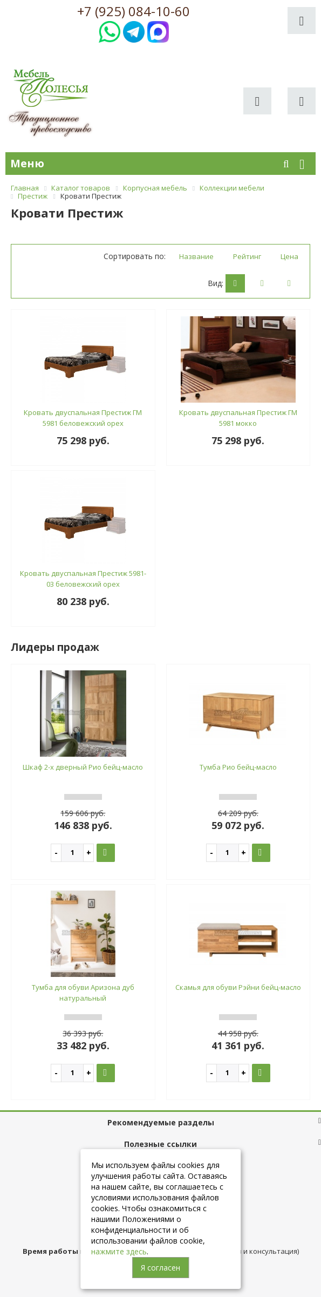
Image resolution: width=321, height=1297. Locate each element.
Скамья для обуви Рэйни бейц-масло (238, 987)
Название (196, 256)
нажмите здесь (119, 1251)
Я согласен (160, 1267)
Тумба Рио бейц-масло (238, 767)
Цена (289, 256)
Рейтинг (247, 256)
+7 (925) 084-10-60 (133, 11)
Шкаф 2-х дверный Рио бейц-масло (83, 767)
